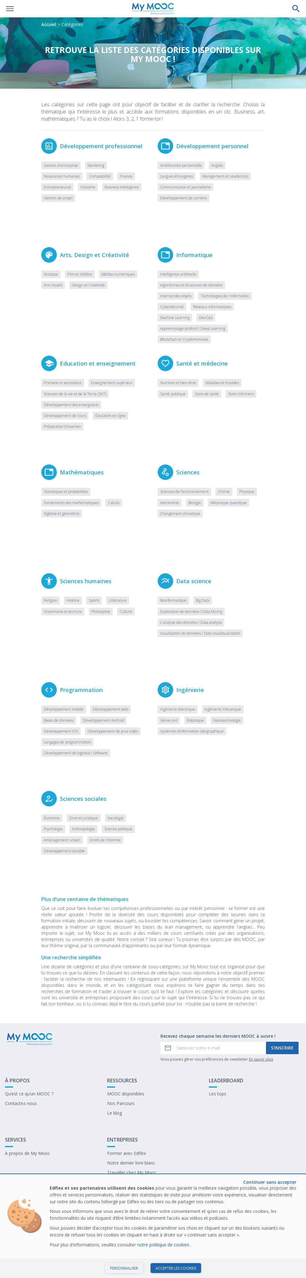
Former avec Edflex (126, 1153)
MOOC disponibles (125, 1094)
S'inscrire (282, 1048)
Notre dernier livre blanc (131, 1163)
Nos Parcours (121, 1103)
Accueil (48, 24)
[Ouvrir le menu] (10, 9)
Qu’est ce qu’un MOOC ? (29, 1094)
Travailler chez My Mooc (131, 1172)
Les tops (217, 1094)
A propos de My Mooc (27, 1153)
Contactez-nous (21, 1103)
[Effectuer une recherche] (296, 9)
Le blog (114, 1113)
